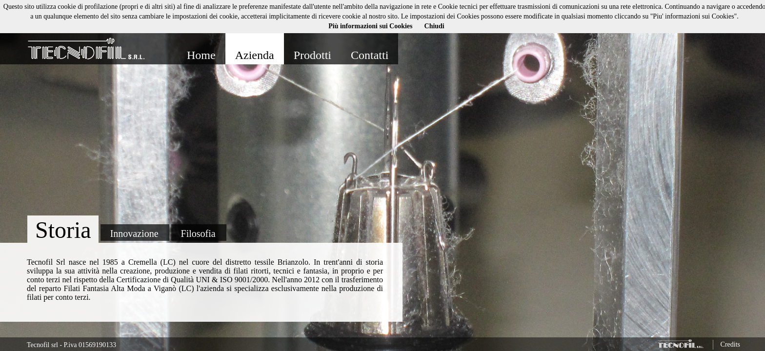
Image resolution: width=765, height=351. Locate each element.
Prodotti (312, 55)
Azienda (254, 55)
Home (201, 55)
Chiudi (434, 26)
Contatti (369, 55)
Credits (730, 344)
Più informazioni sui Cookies (370, 26)
